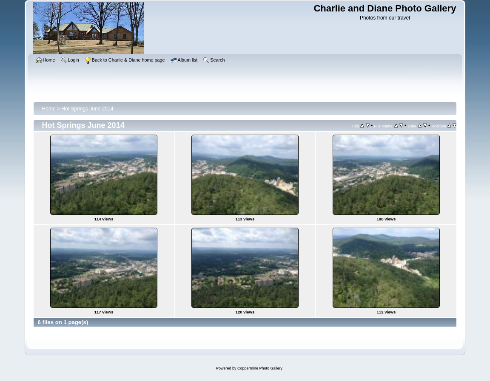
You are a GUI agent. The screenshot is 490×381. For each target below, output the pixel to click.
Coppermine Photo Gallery (259, 368)
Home (49, 109)
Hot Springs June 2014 (87, 109)
